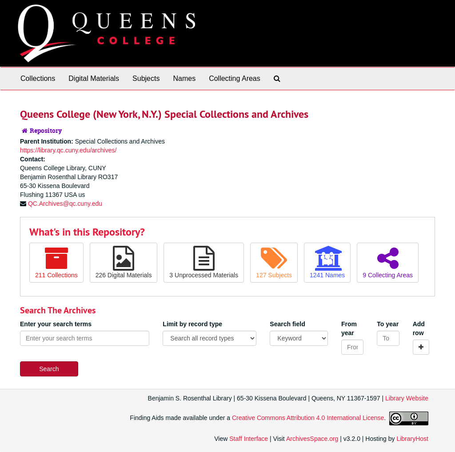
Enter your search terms (56, 324)
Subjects (146, 78)
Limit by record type (192, 324)
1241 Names (327, 262)
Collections (37, 78)
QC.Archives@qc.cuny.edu (65, 203)
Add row (419, 328)
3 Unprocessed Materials (203, 262)
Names (184, 78)
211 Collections (56, 262)
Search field (287, 324)
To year (388, 324)
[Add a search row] (421, 347)
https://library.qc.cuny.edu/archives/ (68, 150)
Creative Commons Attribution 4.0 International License (308, 417)
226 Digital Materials (124, 262)
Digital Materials (93, 78)
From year (349, 328)
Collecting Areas (234, 78)
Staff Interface (248, 438)
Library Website (406, 398)
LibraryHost (412, 438)
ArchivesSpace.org (312, 438)
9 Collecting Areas (388, 262)
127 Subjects (274, 262)
